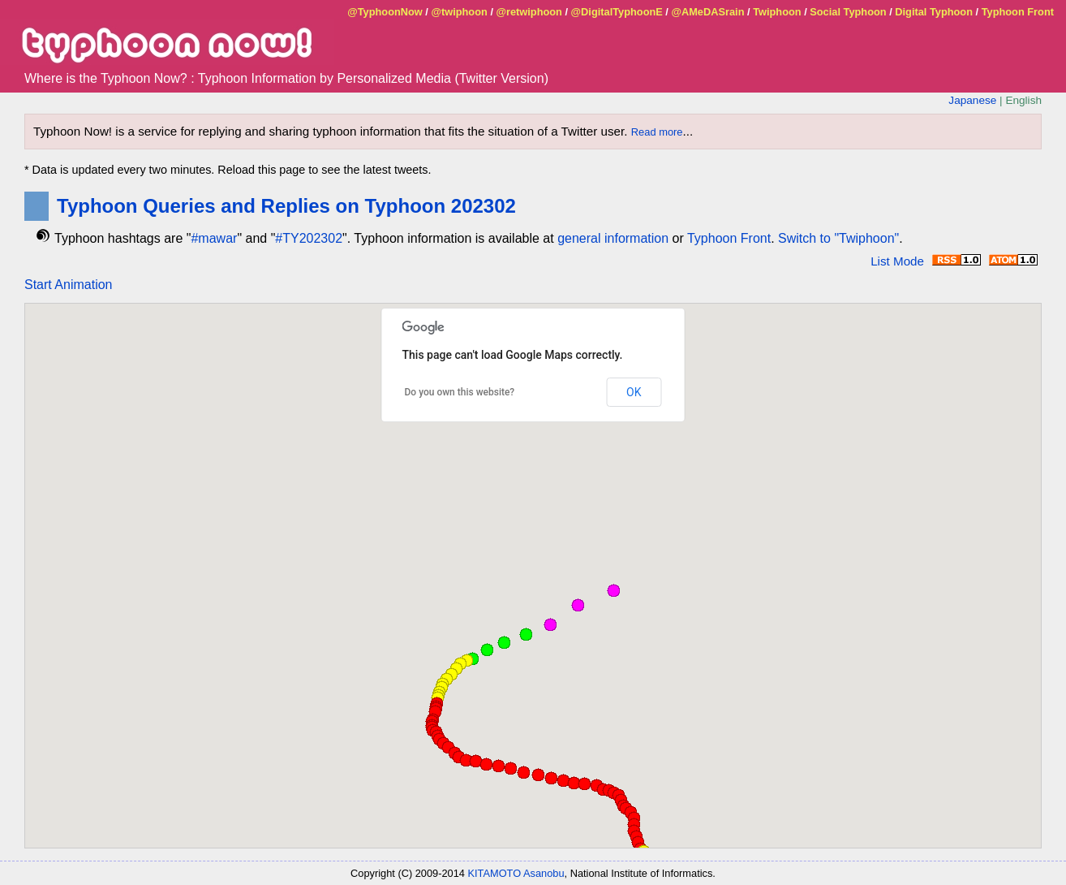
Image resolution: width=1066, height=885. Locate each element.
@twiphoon (459, 12)
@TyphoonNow (385, 12)
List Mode (897, 261)
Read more (657, 132)
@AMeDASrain (707, 12)
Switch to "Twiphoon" (838, 238)
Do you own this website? (460, 392)
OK (633, 392)
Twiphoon (777, 12)
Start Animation (68, 284)
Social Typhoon (848, 12)
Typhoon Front (1018, 12)
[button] (584, 783)
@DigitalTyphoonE (617, 12)
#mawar (214, 238)
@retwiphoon (529, 12)
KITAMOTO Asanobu (516, 873)
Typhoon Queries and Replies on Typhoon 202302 (286, 206)
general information (612, 238)
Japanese (972, 100)
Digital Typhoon (934, 12)
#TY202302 (308, 238)
